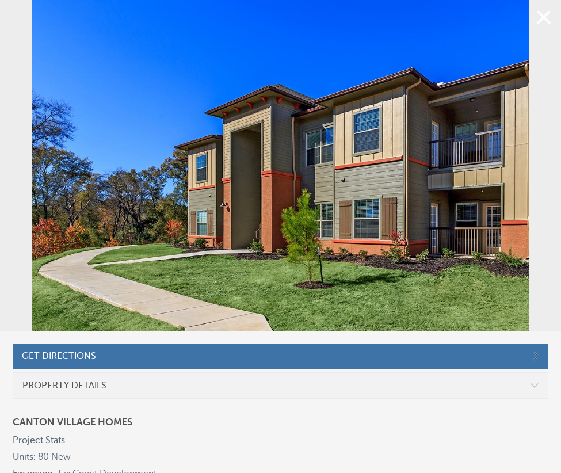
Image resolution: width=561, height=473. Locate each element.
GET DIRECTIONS (59, 356)
